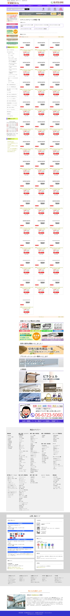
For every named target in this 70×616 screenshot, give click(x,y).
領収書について (22, 580)
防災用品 (43, 454)
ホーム (12, 5)
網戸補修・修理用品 (34, 471)
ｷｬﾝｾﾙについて (44, 577)
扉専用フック (21, 492)
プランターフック (22, 477)
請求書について (22, 579)
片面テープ (55, 454)
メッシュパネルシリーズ (23, 502)
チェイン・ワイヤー (22, 469)
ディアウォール (22, 481)
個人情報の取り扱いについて (29, 612)
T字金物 (9, 445)
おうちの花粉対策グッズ (35, 452)
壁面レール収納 (22, 487)
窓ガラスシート (33, 462)
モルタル (43, 477)
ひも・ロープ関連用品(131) (11, 86)
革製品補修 (33, 445)
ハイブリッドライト (45, 447)
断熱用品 (32, 436)
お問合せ (48, 5)
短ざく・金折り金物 (57, 484)
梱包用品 (55, 436)
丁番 (20, 449)
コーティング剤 (33, 466)
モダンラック (21, 478)
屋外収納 (20, 498)
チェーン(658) (10, 55)
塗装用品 (32, 479)
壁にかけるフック (22, 479)
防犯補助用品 (44, 445)
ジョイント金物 (10, 436)
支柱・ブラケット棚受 (23, 495)
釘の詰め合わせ (22, 459)
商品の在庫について (58, 580)
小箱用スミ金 (21, 465)
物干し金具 (21, 501)
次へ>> (42, 36)
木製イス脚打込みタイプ (12, 492)
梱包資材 (55, 439)
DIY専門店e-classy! (10, 141)
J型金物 (9, 439)
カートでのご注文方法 (11, 579)
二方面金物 (10, 442)
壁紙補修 (32, 446)
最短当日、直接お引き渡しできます (14, 567)
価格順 (59, 36)
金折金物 (9, 444)
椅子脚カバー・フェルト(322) (12, 105)
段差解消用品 (44, 455)
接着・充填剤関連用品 (45, 433)
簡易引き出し (21, 485)
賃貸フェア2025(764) (10, 49)
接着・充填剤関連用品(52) (11, 84)
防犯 (43, 451)
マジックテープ (56, 451)
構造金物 (54, 475)
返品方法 (43, 579)
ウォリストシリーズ (22, 482)
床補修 (32, 444)
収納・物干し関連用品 (23, 475)
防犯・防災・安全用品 (45, 443)
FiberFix (32, 458)
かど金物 (55, 482)
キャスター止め (10, 494)
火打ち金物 (55, 477)
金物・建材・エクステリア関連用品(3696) (12, 89)
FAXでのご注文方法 (11, 580)
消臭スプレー (33, 468)
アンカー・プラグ (22, 462)
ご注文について (10, 577)
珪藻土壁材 (33, 481)
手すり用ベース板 (45, 457)
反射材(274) (10, 80)
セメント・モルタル (45, 475)
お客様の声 (39, 5)
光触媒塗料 (33, 477)
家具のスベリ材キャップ (12, 487)
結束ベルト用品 (56, 438)
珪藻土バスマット (34, 451)
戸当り (20, 442)
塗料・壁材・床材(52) (10, 107)
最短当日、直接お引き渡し (35, 582)
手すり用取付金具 (45, 458)
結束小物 (55, 441)
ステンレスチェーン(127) (12, 58)
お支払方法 (21, 577)
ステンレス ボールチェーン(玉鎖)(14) (13, 72)
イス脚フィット (10, 482)
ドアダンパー (21, 441)
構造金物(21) (9, 111)
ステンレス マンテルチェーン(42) (13, 67)
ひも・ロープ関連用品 (57, 433)
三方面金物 (10, 441)
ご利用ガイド (30, 5)
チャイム (20, 439)
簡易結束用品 (55, 435)
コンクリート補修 (34, 442)
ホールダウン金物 (56, 487)
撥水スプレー (21, 446)
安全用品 (43, 461)
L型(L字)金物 (10, 446)
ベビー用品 (44, 462)
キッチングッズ (33, 454)
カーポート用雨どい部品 (23, 451)
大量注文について (58, 579)
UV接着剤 (32, 461)
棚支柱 (20, 499)
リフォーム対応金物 (57, 478)
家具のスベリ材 (10, 477)
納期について (33, 580)
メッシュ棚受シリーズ (23, 504)
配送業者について (34, 577)
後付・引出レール (22, 491)
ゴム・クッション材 (57, 456)
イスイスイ (10, 481)
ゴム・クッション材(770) (11, 98)
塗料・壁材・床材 (33, 475)
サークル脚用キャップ (12, 485)
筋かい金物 (55, 481)
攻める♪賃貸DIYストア (11, 151)
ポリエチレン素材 (56, 464)
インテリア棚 (21, 484)
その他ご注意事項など (58, 582)
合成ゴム (55, 468)
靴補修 (32, 448)
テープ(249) (9, 92)
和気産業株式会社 (35, 595)
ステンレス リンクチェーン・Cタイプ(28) (13, 64)
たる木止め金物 (56, 479)
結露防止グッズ (33, 455)
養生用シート (44, 448)
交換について (44, 580)
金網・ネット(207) (11, 53)
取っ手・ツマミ (22, 448)
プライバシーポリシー (48, 612)
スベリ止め (44, 452)
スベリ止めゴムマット (57, 460)
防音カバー (55, 447)
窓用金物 (20, 436)
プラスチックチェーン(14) (12, 74)
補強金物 (9, 433)
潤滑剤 (32, 449)
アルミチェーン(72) (11, 76)
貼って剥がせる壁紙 (34, 482)
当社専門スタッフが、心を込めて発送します (15, 568)
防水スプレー (33, 465)
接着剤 (43, 436)
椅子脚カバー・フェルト (12, 475)
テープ (54, 443)
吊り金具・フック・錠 (23, 456)
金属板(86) (8, 113)
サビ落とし (33, 441)
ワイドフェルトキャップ (12, 491)
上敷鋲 (20, 461)
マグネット (21, 452)
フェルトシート (10, 495)
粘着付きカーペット (34, 438)
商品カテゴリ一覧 (21, 5)
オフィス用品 (33, 435)
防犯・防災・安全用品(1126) (11, 94)
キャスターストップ (11, 484)
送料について (10, 583)
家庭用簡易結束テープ (35, 469)
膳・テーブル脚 (22, 455)
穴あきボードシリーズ (23, 508)
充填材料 (43, 435)
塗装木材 (32, 459)
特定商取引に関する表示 (39, 612)
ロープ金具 (21, 466)
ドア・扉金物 (21, 438)
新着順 (62, 36)
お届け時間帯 (33, 579)
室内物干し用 (21, 505)
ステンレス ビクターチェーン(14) (13, 69)
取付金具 (9, 435)
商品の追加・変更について (59, 577)
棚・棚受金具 (21, 488)
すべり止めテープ (56, 445)
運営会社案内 (21, 612)
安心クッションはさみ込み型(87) (13, 78)
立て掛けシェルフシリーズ (24, 509)
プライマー (33, 478)
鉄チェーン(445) (11, 57)
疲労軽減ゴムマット (57, 458)
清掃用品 (32, 472)
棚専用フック (21, 494)
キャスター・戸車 (22, 471)
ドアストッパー (33, 456)
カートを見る (57, 5)
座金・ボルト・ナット (57, 488)
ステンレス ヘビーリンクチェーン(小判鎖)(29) (13, 61)
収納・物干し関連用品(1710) (11, 96)
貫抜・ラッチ (21, 445)
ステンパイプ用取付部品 (23, 489)
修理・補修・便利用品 (34, 433)
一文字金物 (10, 448)
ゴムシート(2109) (11, 82)
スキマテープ (55, 452)
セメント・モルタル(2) (11, 109)
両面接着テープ (56, 448)
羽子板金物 (55, 485)
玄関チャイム (33, 439)
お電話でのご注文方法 (11, 582)
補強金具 (20, 468)
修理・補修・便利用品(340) (11, 100)
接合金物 (20, 458)
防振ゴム (55, 461)
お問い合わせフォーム (41, 567)
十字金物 (9, 438)
